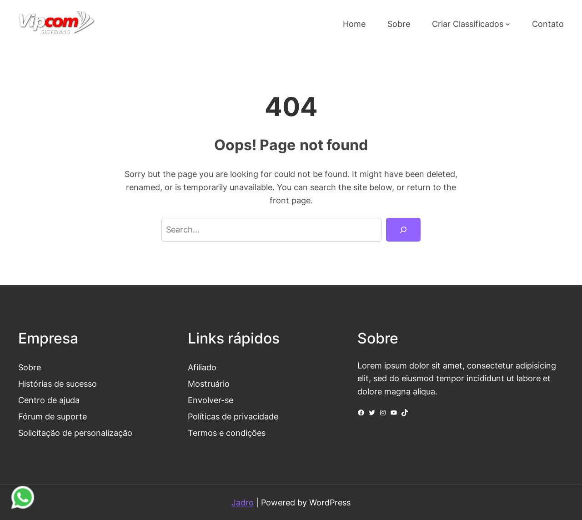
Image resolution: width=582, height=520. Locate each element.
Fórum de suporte (52, 416)
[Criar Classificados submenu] (507, 23)
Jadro (242, 502)
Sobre (29, 367)
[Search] (403, 230)
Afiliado (202, 367)
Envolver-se (210, 400)
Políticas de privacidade (233, 416)
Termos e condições (227, 433)
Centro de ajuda (49, 400)
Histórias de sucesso (57, 384)
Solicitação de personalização (75, 433)
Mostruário (209, 384)
